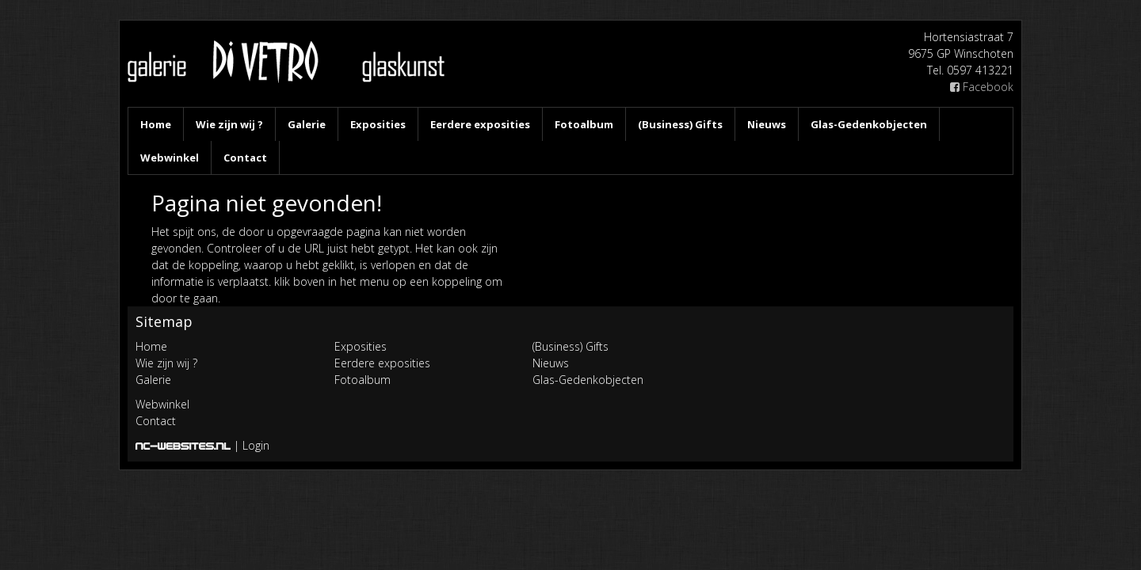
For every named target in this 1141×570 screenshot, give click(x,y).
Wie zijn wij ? (229, 124)
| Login (251, 445)
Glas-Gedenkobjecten (869, 124)
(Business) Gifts (680, 124)
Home (155, 124)
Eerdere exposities (480, 124)
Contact (245, 157)
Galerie (307, 124)
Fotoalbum (584, 124)
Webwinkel (169, 157)
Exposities (378, 124)
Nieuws (766, 124)
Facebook (981, 86)
